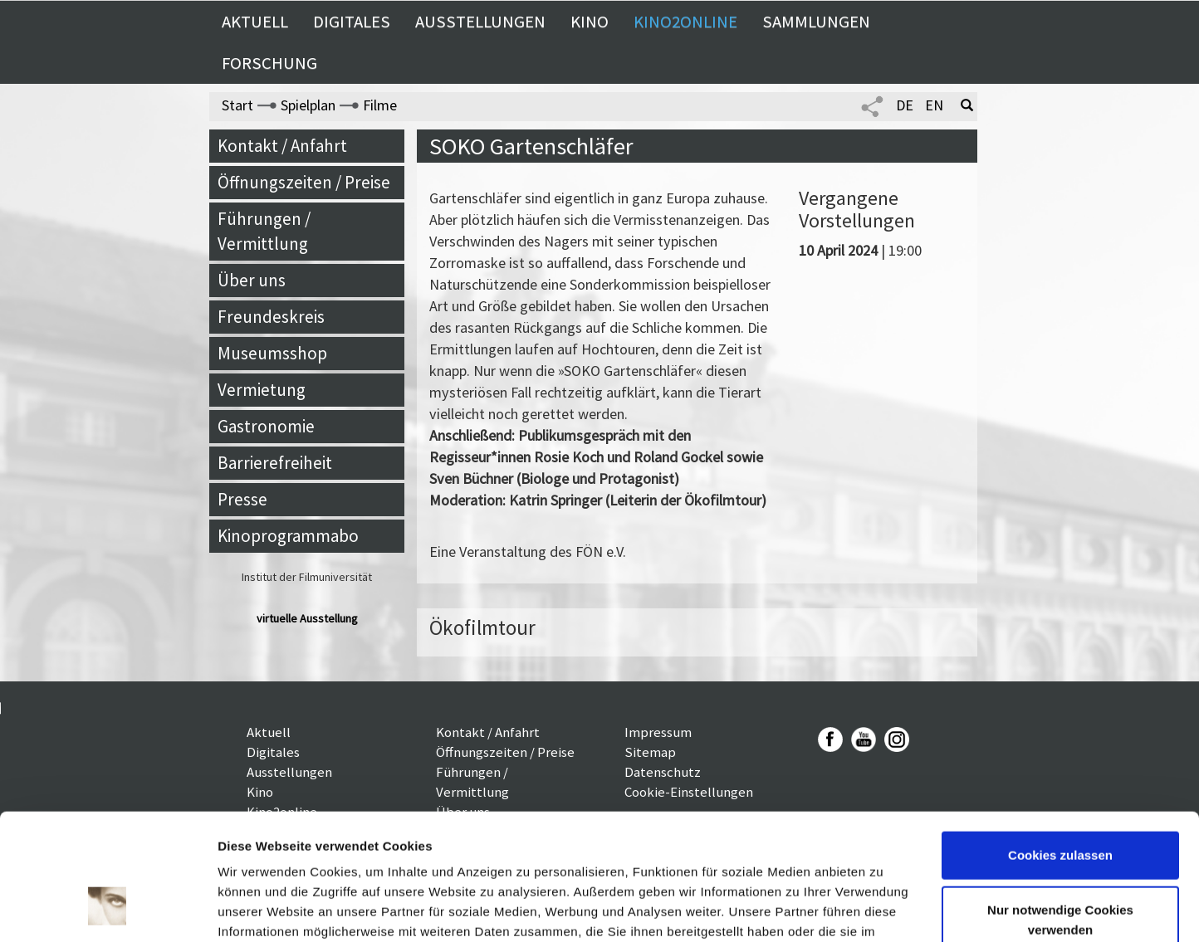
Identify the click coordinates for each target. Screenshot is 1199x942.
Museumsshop (272, 353)
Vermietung (262, 389)
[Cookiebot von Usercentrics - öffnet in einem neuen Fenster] (107, 909)
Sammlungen (816, 21)
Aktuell (255, 21)
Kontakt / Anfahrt (282, 145)
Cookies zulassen (1060, 747)
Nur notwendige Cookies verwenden (1060, 811)
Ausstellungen (480, 21)
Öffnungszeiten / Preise (304, 182)
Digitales (351, 21)
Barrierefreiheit (275, 462)
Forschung (269, 63)
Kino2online (685, 21)
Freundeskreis (271, 316)
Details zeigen (259, 909)
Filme (380, 105)
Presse (242, 499)
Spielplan (308, 105)
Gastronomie (266, 426)
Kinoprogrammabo (288, 536)
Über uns (252, 280)
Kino (589, 21)
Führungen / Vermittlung (264, 231)
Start (237, 105)
